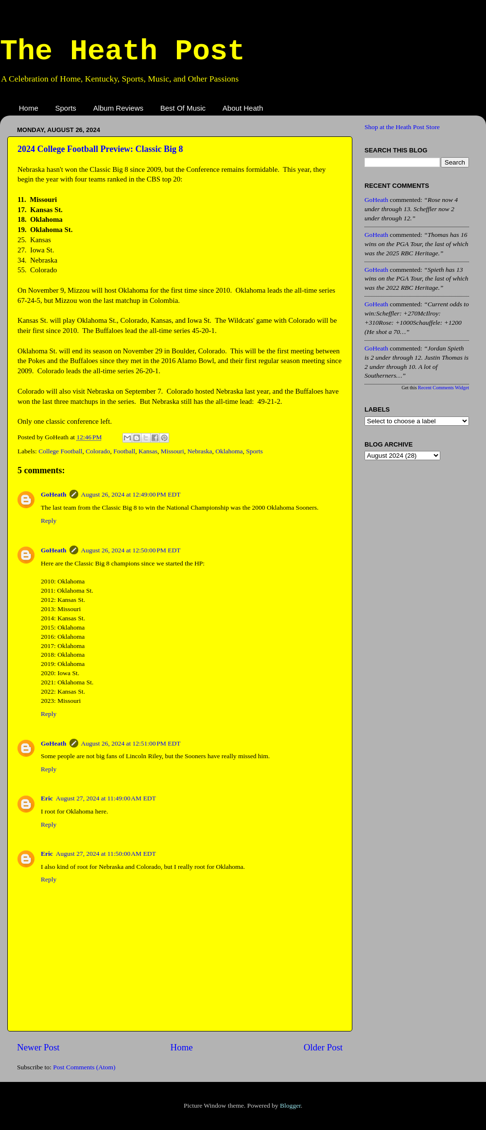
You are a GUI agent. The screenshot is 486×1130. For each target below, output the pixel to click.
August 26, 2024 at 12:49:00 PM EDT (131, 494)
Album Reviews (118, 108)
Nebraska (200, 451)
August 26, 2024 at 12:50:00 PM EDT (131, 550)
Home (28, 108)
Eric (47, 798)
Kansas (148, 451)
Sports (65, 108)
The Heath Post (122, 51)
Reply (48, 520)
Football (124, 451)
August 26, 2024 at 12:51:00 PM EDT (131, 743)
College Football (60, 451)
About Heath (243, 108)
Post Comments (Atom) (84, 1067)
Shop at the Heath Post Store (402, 127)
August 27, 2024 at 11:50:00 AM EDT (106, 853)
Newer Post (38, 1047)
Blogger (290, 1105)
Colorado (98, 451)
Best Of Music (183, 108)
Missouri (172, 451)
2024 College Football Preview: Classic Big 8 (100, 149)
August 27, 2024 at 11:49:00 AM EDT (106, 798)
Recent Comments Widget (443, 387)
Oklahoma (229, 451)
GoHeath (54, 494)
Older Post (323, 1047)
